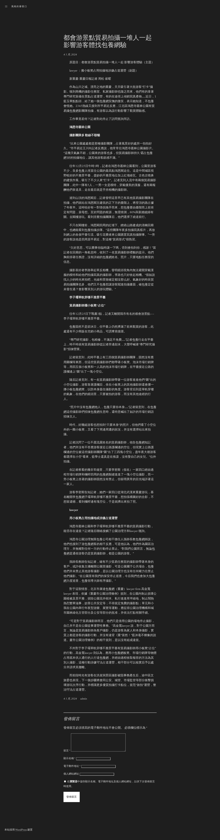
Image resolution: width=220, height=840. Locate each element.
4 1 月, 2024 (70, 55)
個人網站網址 (71, 777)
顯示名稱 (69, 762)
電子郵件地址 (72, 769)
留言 (66, 754)
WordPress (21, 833)
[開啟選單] (6, 6)
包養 (151, 101)
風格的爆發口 (19, 6)
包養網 (104, 101)
